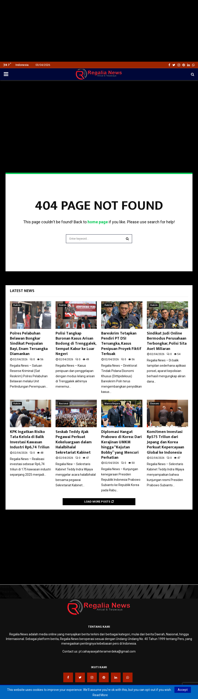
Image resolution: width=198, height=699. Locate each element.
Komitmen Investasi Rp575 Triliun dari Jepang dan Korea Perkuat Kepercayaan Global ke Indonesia (165, 442)
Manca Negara (112, 403)
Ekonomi (154, 403)
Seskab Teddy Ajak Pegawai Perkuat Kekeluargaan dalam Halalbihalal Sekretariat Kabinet (74, 442)
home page (98, 222)
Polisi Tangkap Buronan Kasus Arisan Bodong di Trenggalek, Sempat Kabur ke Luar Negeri (76, 343)
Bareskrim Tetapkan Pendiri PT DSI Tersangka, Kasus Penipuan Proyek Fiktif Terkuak (121, 343)
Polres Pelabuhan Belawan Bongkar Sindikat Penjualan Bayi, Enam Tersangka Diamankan (29, 343)
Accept (183, 690)
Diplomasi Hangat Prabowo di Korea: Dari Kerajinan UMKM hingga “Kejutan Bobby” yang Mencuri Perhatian (121, 445)
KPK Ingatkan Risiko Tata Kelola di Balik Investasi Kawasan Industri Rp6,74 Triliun (29, 440)
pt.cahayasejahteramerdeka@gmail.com (107, 651)
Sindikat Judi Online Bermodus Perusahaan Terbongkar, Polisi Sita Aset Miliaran (167, 341)
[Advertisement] (99, 31)
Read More (100, 695)
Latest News (22, 291)
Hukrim (17, 305)
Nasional (63, 403)
